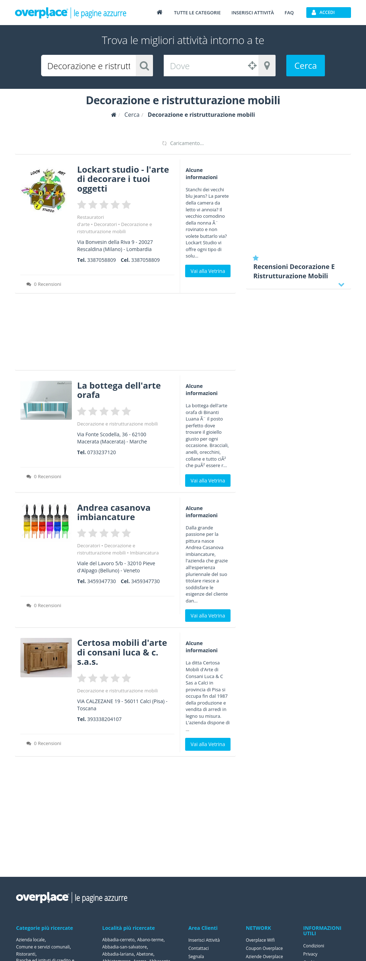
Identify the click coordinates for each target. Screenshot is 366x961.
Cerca (305, 65)
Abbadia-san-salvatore (124, 947)
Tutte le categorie (197, 12)
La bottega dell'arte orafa (119, 389)
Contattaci (198, 948)
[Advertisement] (125, 334)
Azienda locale (30, 940)
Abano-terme (150, 940)
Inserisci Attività (204, 940)
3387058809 (101, 259)
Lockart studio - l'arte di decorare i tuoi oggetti (123, 178)
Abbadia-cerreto (118, 940)
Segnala (196, 956)
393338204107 (104, 719)
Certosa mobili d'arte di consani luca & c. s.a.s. (122, 651)
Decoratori (105, 224)
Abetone (144, 954)
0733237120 (101, 452)
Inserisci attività (252, 12)
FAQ (289, 12)
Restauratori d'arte (90, 220)
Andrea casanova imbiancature (113, 512)
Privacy (310, 954)
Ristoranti (25, 954)
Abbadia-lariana (118, 954)
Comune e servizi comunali (43, 947)
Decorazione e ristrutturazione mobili (117, 424)
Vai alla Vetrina (208, 271)
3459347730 (101, 581)
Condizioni (313, 946)
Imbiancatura (144, 552)
